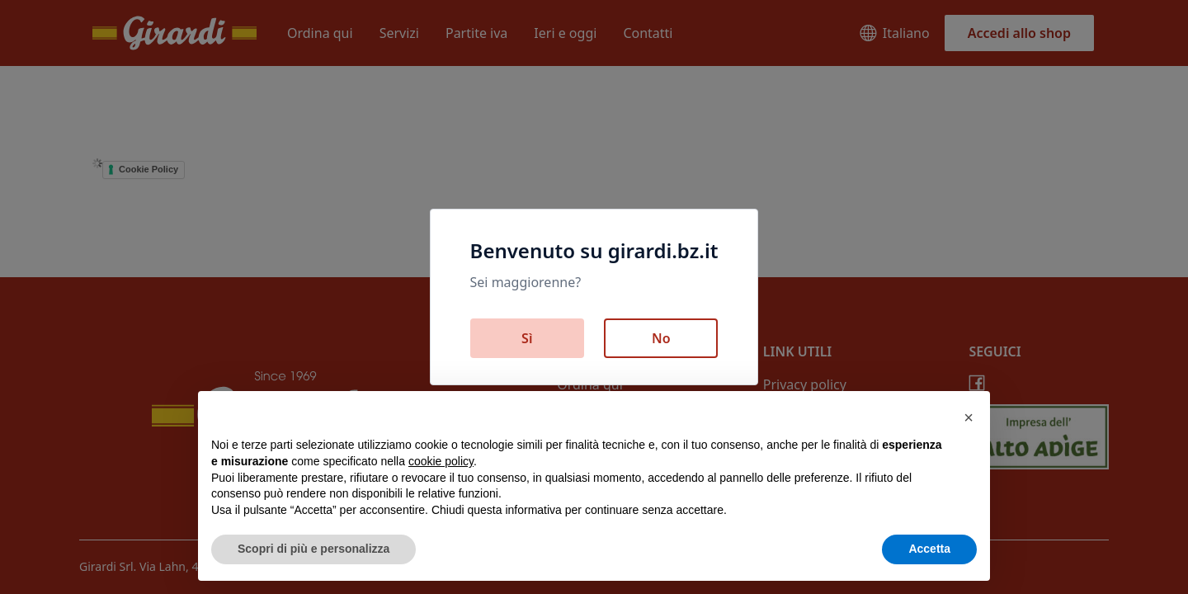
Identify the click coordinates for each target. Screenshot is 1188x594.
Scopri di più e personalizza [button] (313, 548)
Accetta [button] (929, 548)
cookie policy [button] (441, 461)
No (661, 338)
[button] (968, 417)
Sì (526, 338)
